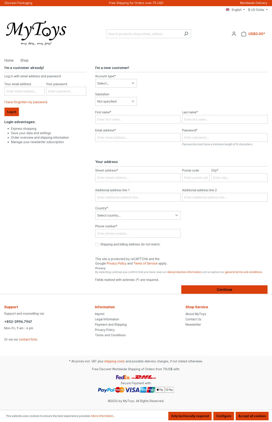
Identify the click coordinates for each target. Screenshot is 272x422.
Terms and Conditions (110, 335)
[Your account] (234, 34)
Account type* (105, 76)
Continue (224, 289)
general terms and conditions (243, 272)
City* (214, 170)
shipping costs (114, 361)
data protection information (184, 272)
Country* (101, 208)
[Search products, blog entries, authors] (143, 34)
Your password (56, 84)
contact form (28, 339)
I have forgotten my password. (26, 102)
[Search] (186, 34)
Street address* (106, 170)
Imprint (99, 314)
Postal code (190, 170)
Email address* (105, 130)
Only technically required (190, 416)
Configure (223, 416)
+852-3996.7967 (18, 321)
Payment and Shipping (111, 324)
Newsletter (193, 324)
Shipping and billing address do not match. (130, 244)
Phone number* (106, 226)
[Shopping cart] (253, 34)
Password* (189, 130)
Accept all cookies (252, 416)
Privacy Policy (116, 263)
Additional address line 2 (199, 190)
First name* (103, 112)
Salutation (102, 94)
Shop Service (197, 307)
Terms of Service (145, 263)
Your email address (17, 84)
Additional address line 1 (112, 190)
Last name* (190, 112)
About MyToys (196, 314)
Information (105, 307)
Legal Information (107, 319)
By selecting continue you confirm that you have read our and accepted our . (179, 272)
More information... (103, 416)
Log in (11, 112)
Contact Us (193, 319)
